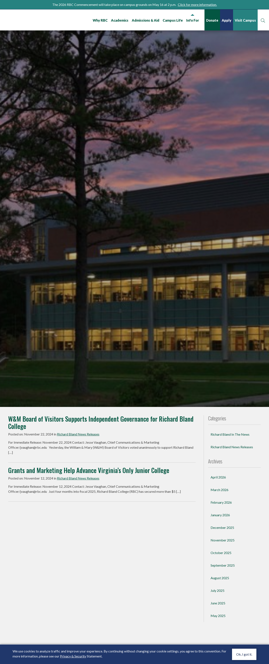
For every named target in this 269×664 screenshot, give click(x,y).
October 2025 (221, 574)
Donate (212, 20)
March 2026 (219, 512)
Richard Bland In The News (230, 456)
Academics (119, 20)
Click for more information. (197, 5)
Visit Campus (245, 20)
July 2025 (217, 612)
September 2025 (223, 587)
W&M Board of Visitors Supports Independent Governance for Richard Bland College (101, 444)
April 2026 (218, 499)
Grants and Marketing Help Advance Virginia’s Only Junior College (88, 492)
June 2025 (218, 625)
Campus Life (172, 20)
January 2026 (220, 537)
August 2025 (220, 600)
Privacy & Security (73, 656)
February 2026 (221, 524)
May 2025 (218, 637)
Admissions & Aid (145, 20)
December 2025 (222, 549)
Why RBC (99, 20)
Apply (226, 20)
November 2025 (223, 562)
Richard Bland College (29, 19)
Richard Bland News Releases (78, 456)
